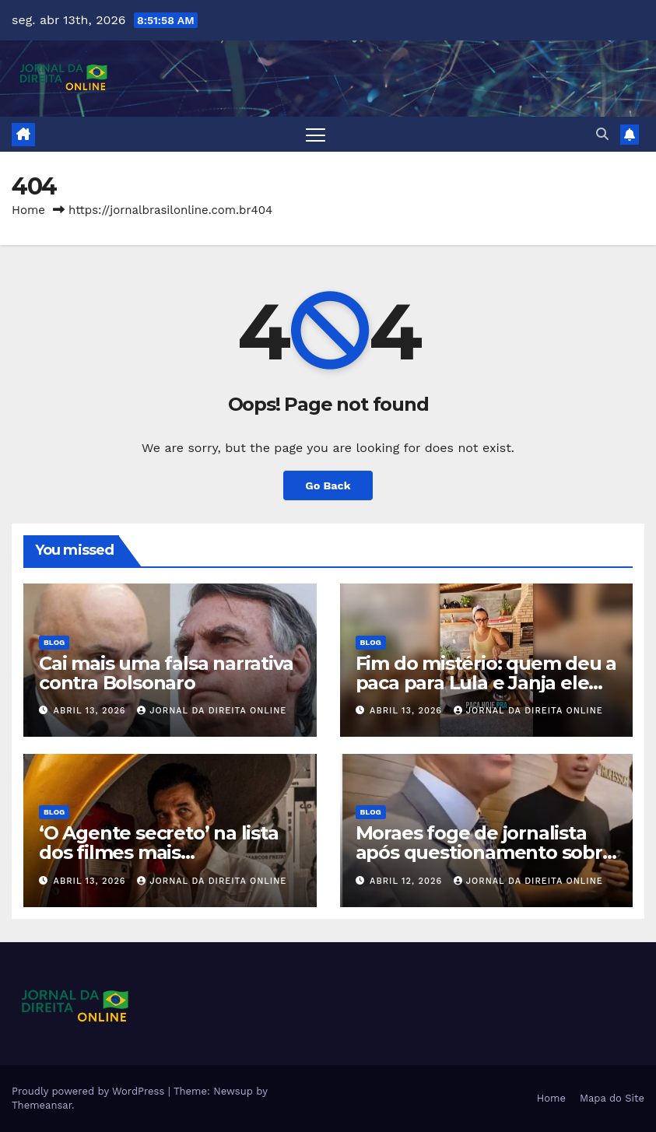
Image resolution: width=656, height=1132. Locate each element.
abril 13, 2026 (92, 711)
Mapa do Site (612, 1098)
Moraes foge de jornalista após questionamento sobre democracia (485, 852)
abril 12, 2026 (408, 881)
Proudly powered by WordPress (90, 1091)
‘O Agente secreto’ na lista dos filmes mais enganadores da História (159, 852)
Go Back (327, 485)
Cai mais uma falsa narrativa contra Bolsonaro (166, 673)
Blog (54, 642)
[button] (602, 134)
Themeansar (42, 1105)
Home (28, 210)
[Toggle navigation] (315, 134)
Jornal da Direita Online (211, 711)
